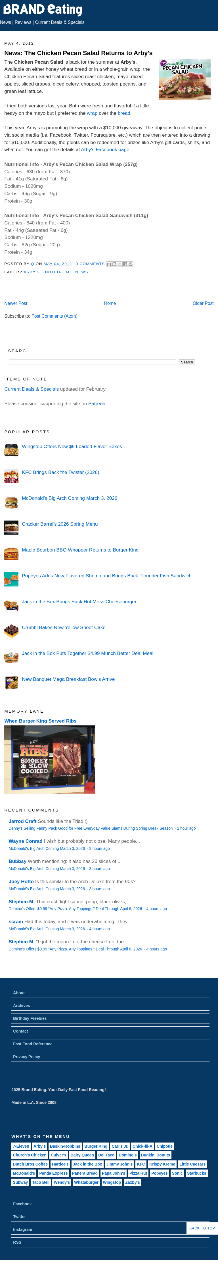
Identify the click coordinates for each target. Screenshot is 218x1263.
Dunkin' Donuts (155, 1155)
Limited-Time (57, 272)
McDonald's (24, 1173)
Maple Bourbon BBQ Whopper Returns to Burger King (80, 550)
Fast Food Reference (32, 1044)
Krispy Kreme (162, 1164)
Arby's (31, 272)
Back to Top (202, 1228)
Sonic (177, 1173)
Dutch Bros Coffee (30, 1164)
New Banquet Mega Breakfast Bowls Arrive (68, 679)
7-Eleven (21, 1146)
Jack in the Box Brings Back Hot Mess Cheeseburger (79, 601)
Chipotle (165, 1146)
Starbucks (196, 1173)
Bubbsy (17, 861)
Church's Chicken (29, 1155)
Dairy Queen (82, 1155)
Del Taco (106, 1155)
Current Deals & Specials (59, 22)
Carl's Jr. (120, 1146)
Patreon (96, 403)
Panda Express (53, 1173)
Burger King (96, 1146)
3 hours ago (99, 848)
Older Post (203, 303)
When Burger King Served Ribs (40, 721)
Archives (21, 1005)
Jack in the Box (87, 1164)
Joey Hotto (21, 881)
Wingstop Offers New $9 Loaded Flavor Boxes (72, 446)
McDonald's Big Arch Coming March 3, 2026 (69, 498)
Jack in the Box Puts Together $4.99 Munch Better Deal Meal (87, 653)
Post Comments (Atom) (54, 316)
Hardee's (60, 1164)
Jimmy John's (119, 1164)
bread (124, 113)
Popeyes (159, 1173)
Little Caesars (192, 1164)
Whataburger (86, 1182)
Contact (20, 1031)
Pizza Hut (138, 1173)
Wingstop (112, 1182)
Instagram (22, 1229)
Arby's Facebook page (105, 149)
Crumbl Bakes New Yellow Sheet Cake (64, 627)
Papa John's (113, 1173)
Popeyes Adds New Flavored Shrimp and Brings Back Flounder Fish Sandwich (107, 576)
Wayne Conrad (25, 841)
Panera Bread (85, 1173)
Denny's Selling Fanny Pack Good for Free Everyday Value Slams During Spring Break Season (91, 828)
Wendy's (62, 1182)
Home (110, 303)
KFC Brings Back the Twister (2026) (60, 472)
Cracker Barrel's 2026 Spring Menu (60, 524)
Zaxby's (132, 1182)
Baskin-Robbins (65, 1146)
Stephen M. (22, 901)
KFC (141, 1164)
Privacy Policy (26, 1056)
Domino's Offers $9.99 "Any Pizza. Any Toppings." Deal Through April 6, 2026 (76, 909)
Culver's (58, 1155)
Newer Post (15, 303)
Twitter (19, 1216)
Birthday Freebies (30, 1018)
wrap (92, 113)
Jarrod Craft (22, 821)
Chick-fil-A (142, 1146)
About (18, 993)
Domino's (128, 1155)
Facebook (22, 1204)
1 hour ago (186, 828)
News (5, 22)
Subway (20, 1182)
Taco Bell (40, 1182)
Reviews (23, 22)
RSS (17, 1242)
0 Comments (90, 264)
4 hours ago (156, 909)
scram (16, 921)
